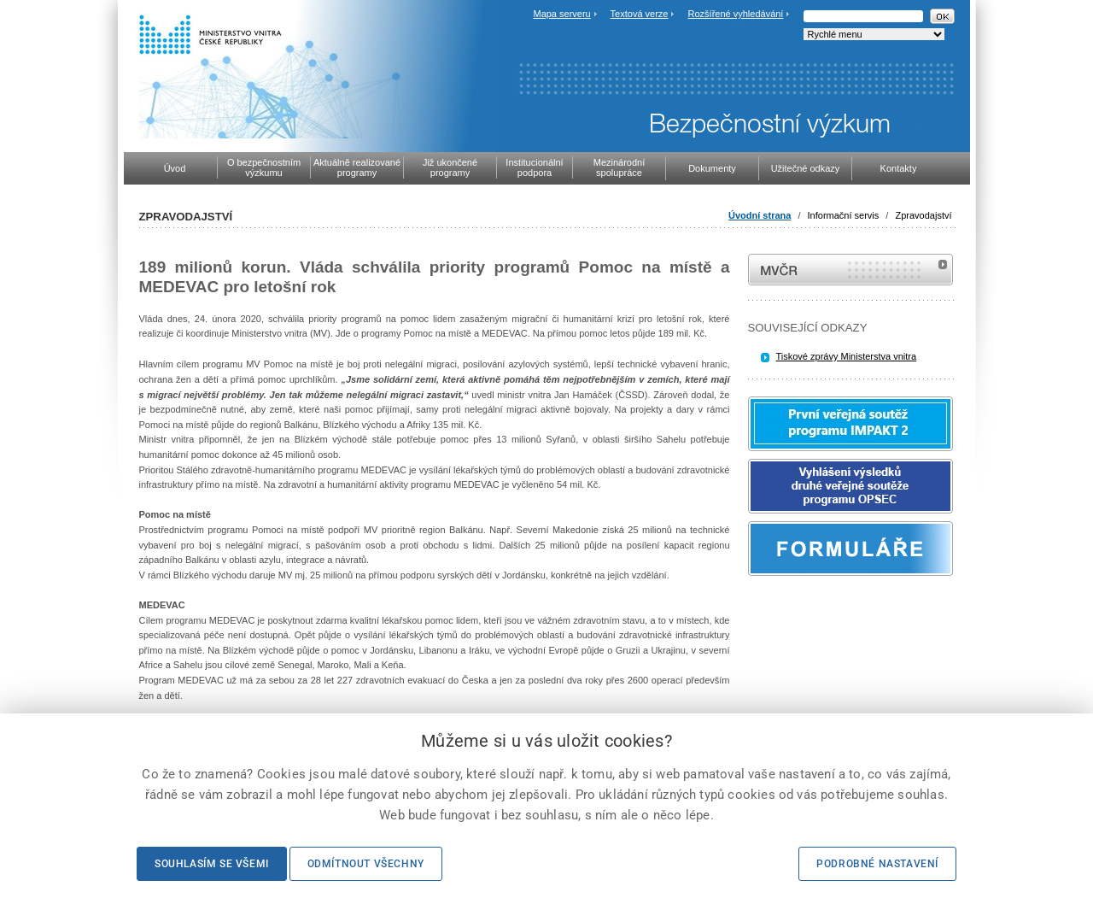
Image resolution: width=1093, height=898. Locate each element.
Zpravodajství (923, 215)
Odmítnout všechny (365, 864)
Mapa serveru (561, 14)
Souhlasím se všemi (212, 864)
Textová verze (640, 14)
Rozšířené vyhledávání (736, 14)
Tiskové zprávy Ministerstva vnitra (846, 356)
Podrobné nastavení (877, 864)
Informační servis (844, 215)
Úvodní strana (759, 215)
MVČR (850, 269)
